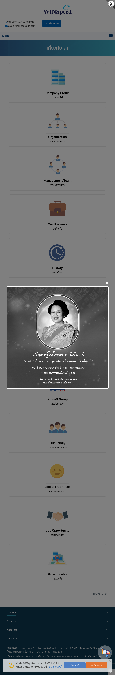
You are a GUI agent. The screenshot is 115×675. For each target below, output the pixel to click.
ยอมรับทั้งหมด (96, 665)
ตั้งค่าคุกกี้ (75, 665)
